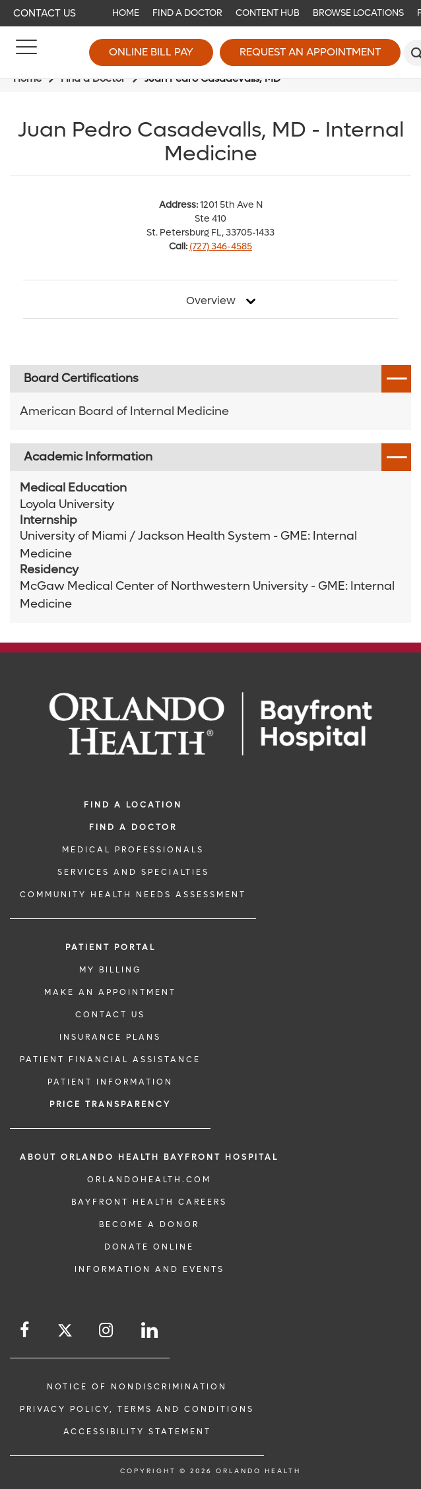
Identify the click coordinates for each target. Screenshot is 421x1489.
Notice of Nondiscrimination (137, 1386)
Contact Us (44, 13)
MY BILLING (110, 970)
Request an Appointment (310, 52)
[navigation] (210, 13)
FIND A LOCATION (133, 805)
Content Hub (268, 13)
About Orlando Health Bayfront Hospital (149, 1157)
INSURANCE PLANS (110, 1037)
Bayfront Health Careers (149, 1202)
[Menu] (26, 53)
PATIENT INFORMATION (110, 1082)
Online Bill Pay (151, 52)
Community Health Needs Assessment (133, 894)
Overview (211, 300)
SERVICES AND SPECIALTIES (133, 872)
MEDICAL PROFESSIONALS (133, 849)
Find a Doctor (187, 13)
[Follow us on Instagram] (107, 1330)
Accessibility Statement (137, 1431)
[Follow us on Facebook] (25, 1330)
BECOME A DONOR (149, 1224)
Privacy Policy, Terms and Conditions (137, 1409)
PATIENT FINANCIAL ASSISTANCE (110, 1059)
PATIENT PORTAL (110, 947)
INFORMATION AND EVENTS (149, 1269)
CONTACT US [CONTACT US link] (110, 1014)
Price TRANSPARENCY (110, 1104)
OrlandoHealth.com (149, 1179)
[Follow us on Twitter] (65, 1332)
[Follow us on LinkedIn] (150, 1330)
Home (125, 13)
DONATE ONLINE (149, 1247)
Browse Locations (358, 13)
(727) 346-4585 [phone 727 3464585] (220, 246)
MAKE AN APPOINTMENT (110, 992)
